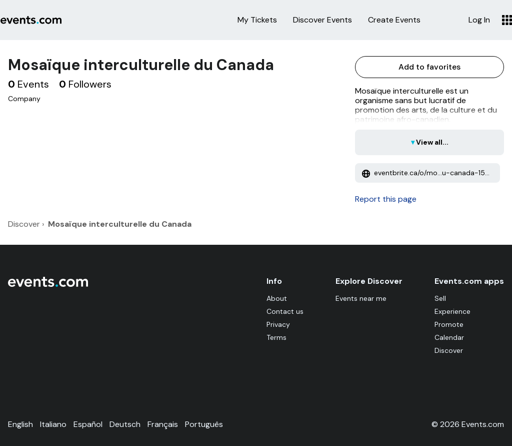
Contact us (285, 311)
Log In (479, 20)
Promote (449, 324)
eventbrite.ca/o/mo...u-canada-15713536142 (431, 172)
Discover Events (322, 20)
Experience (452, 311)
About (276, 298)
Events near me (361, 298)
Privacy (278, 324)
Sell (440, 298)
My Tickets (257, 20)
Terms (276, 337)
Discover (448, 350)
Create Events (394, 20)
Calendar (449, 337)
